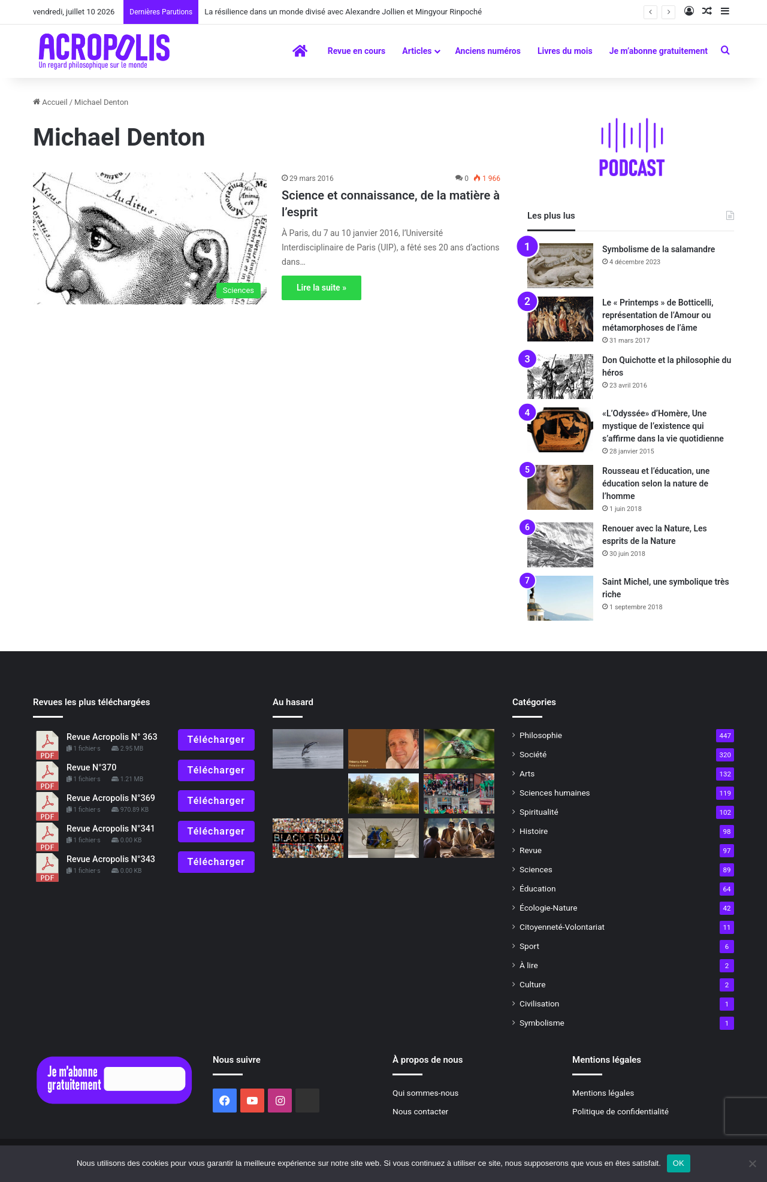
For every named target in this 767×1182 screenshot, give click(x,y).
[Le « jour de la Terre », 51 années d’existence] (459, 793)
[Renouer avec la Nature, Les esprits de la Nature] (560, 544)
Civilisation (539, 1003)
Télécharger (216, 739)
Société (533, 754)
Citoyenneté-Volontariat (562, 927)
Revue (531, 850)
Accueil (50, 102)
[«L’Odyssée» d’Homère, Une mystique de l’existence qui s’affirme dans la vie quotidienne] (560, 429)
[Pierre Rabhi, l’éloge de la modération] (459, 749)
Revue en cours (357, 51)
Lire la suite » (321, 287)
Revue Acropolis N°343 (111, 859)
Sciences (536, 869)
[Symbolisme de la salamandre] (560, 265)
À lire (529, 965)
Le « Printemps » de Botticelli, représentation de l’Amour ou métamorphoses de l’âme (658, 315)
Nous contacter (420, 1111)
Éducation (538, 888)
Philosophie (541, 735)
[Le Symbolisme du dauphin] (308, 749)
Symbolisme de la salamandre (658, 249)
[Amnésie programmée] (383, 838)
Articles (416, 51)
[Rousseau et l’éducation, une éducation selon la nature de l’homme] (560, 487)
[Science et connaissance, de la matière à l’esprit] (150, 238)
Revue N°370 (91, 768)
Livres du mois (565, 51)
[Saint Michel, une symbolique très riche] (560, 598)
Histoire (534, 831)
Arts (527, 773)
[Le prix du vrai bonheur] (308, 838)
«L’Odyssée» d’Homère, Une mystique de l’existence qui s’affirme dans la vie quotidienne (663, 426)
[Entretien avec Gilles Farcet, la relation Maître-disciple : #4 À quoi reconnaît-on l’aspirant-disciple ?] (459, 838)
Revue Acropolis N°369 (111, 798)
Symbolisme (542, 1022)
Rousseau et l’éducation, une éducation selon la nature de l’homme (655, 483)
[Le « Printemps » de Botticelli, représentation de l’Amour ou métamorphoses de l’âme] (560, 319)
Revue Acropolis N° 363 (112, 737)
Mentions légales (603, 1093)
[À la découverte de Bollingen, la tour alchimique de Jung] (383, 793)
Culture (532, 984)
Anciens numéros (488, 51)
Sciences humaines (555, 792)
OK (678, 1163)
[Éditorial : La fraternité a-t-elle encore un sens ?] (383, 749)
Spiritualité (539, 812)
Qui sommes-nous (425, 1093)
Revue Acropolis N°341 (111, 829)
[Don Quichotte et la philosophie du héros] (560, 376)
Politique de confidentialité (620, 1111)
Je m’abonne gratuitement (658, 51)
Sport (529, 946)
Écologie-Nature (548, 907)
